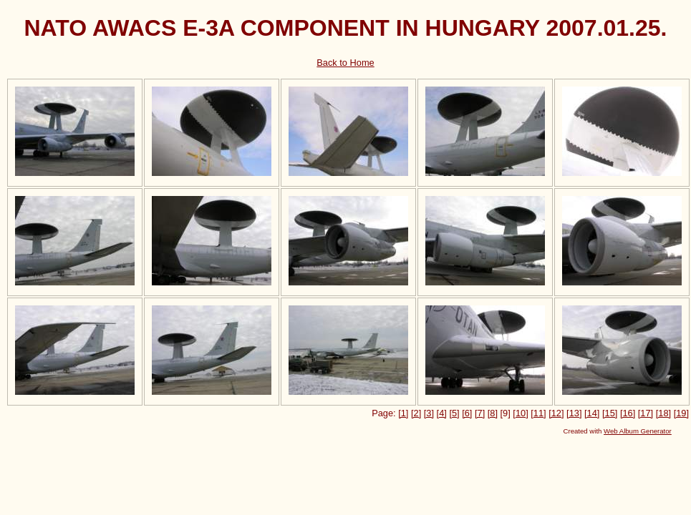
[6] (467, 413)
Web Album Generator (638, 431)
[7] (480, 413)
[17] (645, 413)
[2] (416, 413)
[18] (663, 413)
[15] (609, 413)
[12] (556, 413)
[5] (454, 413)
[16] (627, 413)
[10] (520, 413)
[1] (403, 413)
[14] (591, 413)
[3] (429, 413)
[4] (442, 413)
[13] (573, 413)
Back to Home (345, 62)
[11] (538, 413)
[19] (681, 413)
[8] (493, 413)
